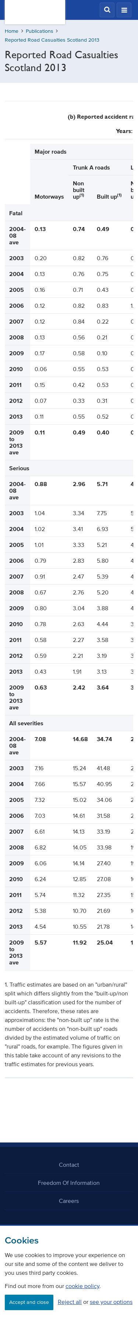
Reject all (70, 1301)
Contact (69, 1164)
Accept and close (29, 1302)
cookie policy (82, 1286)
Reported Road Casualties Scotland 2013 (52, 40)
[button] (107, 10)
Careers (69, 1200)
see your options (111, 1301)
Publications (39, 31)
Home (11, 31)
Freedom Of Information (69, 1182)
